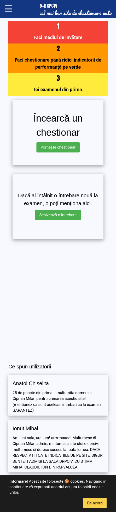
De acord (95, 503)
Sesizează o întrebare (58, 215)
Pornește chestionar (58, 147)
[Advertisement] (58, 301)
